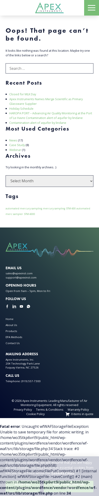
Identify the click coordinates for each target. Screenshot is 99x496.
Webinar (15, 150)
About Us (11, 325)
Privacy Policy (23, 409)
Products (11, 331)
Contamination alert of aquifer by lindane (37, 123)
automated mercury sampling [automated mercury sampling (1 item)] (24, 208)
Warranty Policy (78, 409)
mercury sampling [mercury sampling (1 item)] (54, 208)
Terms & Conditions (49, 409)
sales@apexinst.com (19, 273)
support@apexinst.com (21, 277)
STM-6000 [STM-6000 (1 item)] (29, 214)
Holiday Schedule (21, 108)
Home (9, 319)
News (13, 140)
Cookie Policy (35, 414)
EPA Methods (14, 337)
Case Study (17, 145)
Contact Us (13, 343)
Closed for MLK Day (22, 94)
